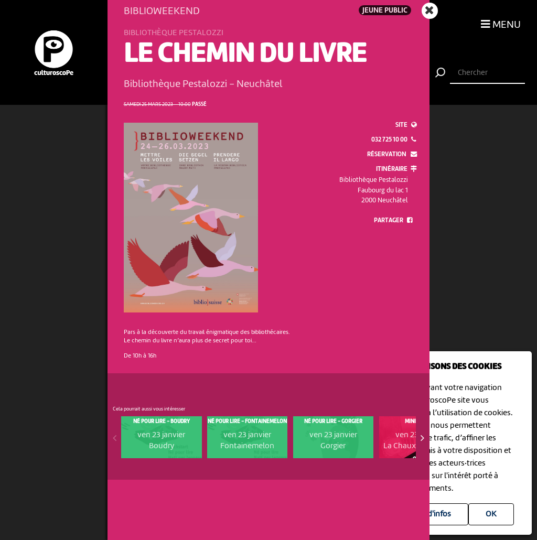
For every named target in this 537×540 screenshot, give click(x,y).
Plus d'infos (431, 514)
